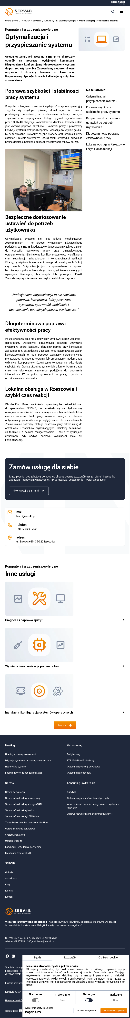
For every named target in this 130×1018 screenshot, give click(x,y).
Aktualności (11, 878)
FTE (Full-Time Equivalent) (80, 760)
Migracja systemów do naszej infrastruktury (28, 760)
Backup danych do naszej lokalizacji (23, 772)
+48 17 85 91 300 (26, 528)
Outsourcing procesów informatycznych (88, 798)
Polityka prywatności (15, 983)
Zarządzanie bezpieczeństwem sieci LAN (26, 822)
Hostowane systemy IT (17, 766)
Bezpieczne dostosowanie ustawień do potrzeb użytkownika (103, 122)
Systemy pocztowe (15, 834)
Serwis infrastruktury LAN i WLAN (22, 816)
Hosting (10, 745)
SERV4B (10, 863)
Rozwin (65, 725)
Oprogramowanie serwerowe (20, 828)
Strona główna (11, 21)
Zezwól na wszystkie (113, 1010)
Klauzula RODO (13, 991)
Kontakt (9, 896)
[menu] (121, 12)
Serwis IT (37, 21)
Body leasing (73, 754)
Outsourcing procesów (79, 772)
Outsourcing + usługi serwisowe (83, 766)
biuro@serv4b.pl (25, 516)
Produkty (26, 21)
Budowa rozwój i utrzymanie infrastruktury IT (90, 813)
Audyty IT (72, 792)
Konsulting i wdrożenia (81, 783)
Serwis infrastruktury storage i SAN (23, 804)
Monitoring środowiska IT (18, 853)
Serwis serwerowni (15, 792)
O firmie (9, 872)
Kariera (9, 890)
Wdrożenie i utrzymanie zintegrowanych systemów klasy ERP (93, 806)
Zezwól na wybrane (86, 1010)
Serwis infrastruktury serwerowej (22, 798)
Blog (7, 884)
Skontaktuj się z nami (29, 491)
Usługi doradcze (13, 841)
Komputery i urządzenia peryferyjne (60, 21)
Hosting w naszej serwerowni (20, 754)
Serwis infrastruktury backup (20, 810)
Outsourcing (75, 745)
